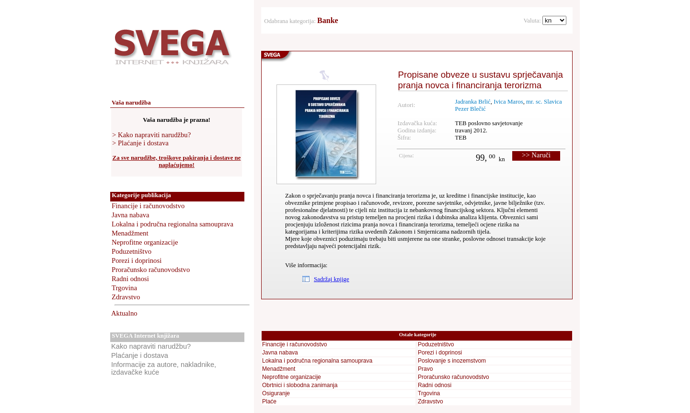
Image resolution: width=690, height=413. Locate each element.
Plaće (269, 401)
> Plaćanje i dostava (140, 143)
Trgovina (124, 288)
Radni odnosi (130, 279)
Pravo (425, 369)
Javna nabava (131, 215)
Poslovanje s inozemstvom (452, 360)
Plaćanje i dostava (139, 355)
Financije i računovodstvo (148, 206)
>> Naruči (536, 155)
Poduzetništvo (131, 251)
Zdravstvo (126, 297)
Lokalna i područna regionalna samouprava (172, 224)
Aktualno (124, 313)
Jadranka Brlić (472, 101)
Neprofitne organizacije (145, 242)
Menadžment (130, 233)
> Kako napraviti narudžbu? (151, 135)
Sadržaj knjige (331, 279)
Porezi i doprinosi (136, 260)
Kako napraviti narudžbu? (151, 346)
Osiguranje (276, 393)
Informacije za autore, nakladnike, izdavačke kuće (163, 368)
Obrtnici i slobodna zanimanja (299, 385)
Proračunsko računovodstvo (151, 269)
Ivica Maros (508, 101)
